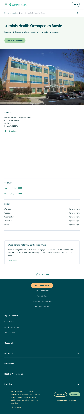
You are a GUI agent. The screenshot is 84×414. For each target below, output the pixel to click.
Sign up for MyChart (42, 291)
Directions (13, 131)
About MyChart (42, 296)
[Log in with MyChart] (76, 4)
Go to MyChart (9, 322)
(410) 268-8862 (16, 188)
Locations (15, 13)
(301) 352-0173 (16, 194)
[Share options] (77, 13)
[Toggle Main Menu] (6, 4)
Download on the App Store (42, 301)
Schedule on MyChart (11, 327)
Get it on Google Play (42, 306)
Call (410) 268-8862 (15, 40)
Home (6, 13)
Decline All (60, 394)
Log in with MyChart (42, 285)
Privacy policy (16, 407)
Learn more (12, 261)
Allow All (75, 394)
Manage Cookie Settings (67, 400)
